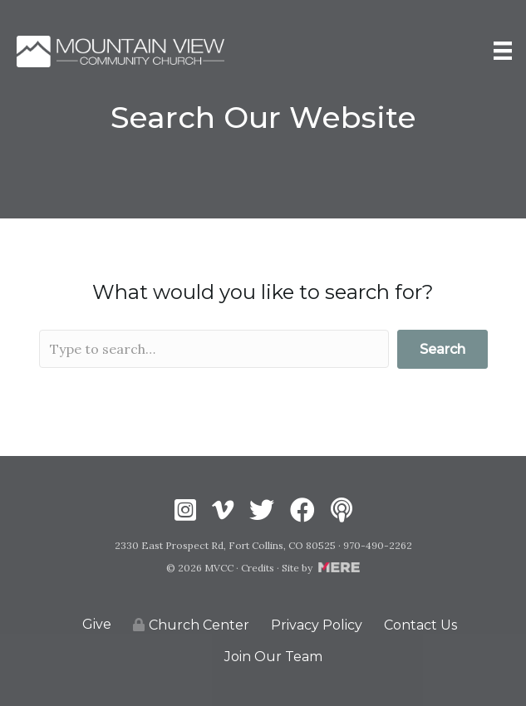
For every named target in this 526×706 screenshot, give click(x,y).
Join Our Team (273, 656)
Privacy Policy (316, 625)
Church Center (191, 625)
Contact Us (420, 625)
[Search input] (214, 349)
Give (96, 624)
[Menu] (503, 51)
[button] (442, 349)
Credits (257, 567)
